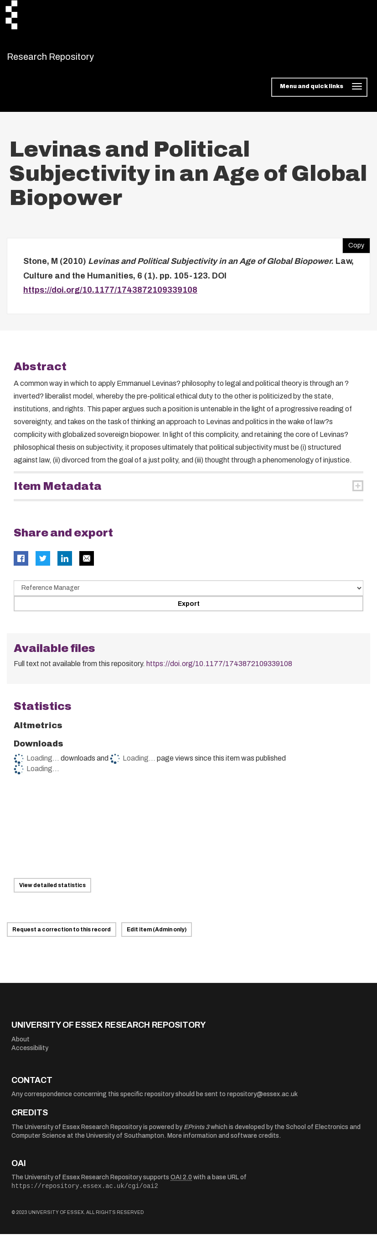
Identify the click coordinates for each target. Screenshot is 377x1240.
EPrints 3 (196, 1132)
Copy (353, 249)
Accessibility (29, 1054)
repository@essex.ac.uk (262, 1100)
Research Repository (71, 59)
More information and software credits (223, 1141)
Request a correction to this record (61, 935)
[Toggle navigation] (319, 93)
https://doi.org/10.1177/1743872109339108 (110, 295)
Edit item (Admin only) (156, 935)
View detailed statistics (52, 891)
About (20, 1044)
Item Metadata (58, 492)
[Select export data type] (188, 593)
